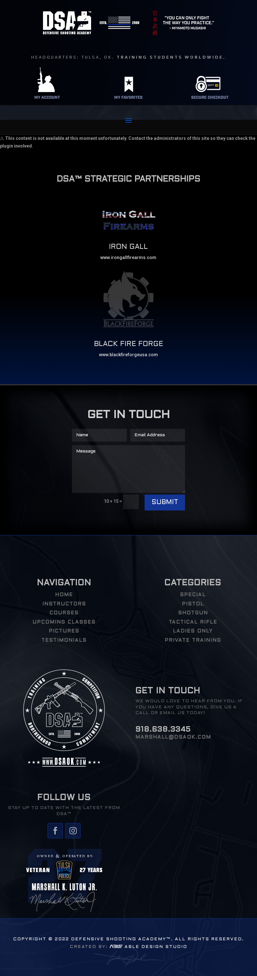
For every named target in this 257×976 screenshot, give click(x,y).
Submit (165, 502)
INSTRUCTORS (64, 604)
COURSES (64, 613)
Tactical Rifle (193, 622)
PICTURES (64, 631)
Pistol (193, 604)
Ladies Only (193, 631)
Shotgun (193, 613)
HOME (64, 595)
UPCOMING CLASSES (64, 622)
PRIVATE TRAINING (193, 640)
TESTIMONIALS (64, 640)
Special (193, 595)
